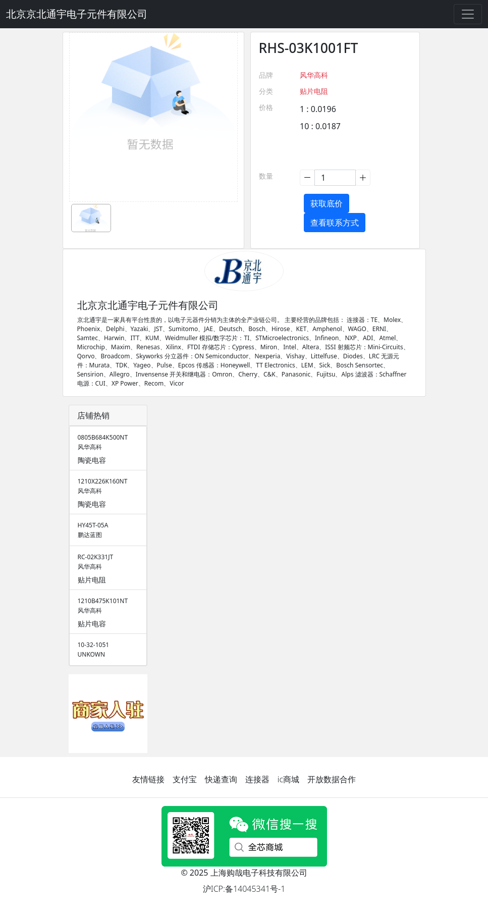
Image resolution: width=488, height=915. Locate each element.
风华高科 (314, 75)
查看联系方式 (334, 222)
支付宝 (185, 779)
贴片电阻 (314, 91)
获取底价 (326, 203)
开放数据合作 (331, 779)
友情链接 (148, 779)
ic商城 (288, 779)
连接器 (257, 779)
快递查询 (221, 779)
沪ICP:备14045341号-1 (244, 888)
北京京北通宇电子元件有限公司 (76, 14)
